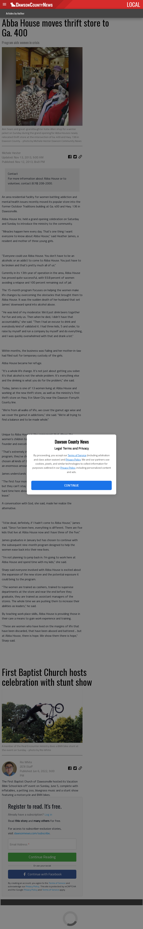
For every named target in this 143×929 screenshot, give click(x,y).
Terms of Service (77, 455)
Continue (71, 485)
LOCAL (133, 4)
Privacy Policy (73, 459)
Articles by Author (15, 13)
